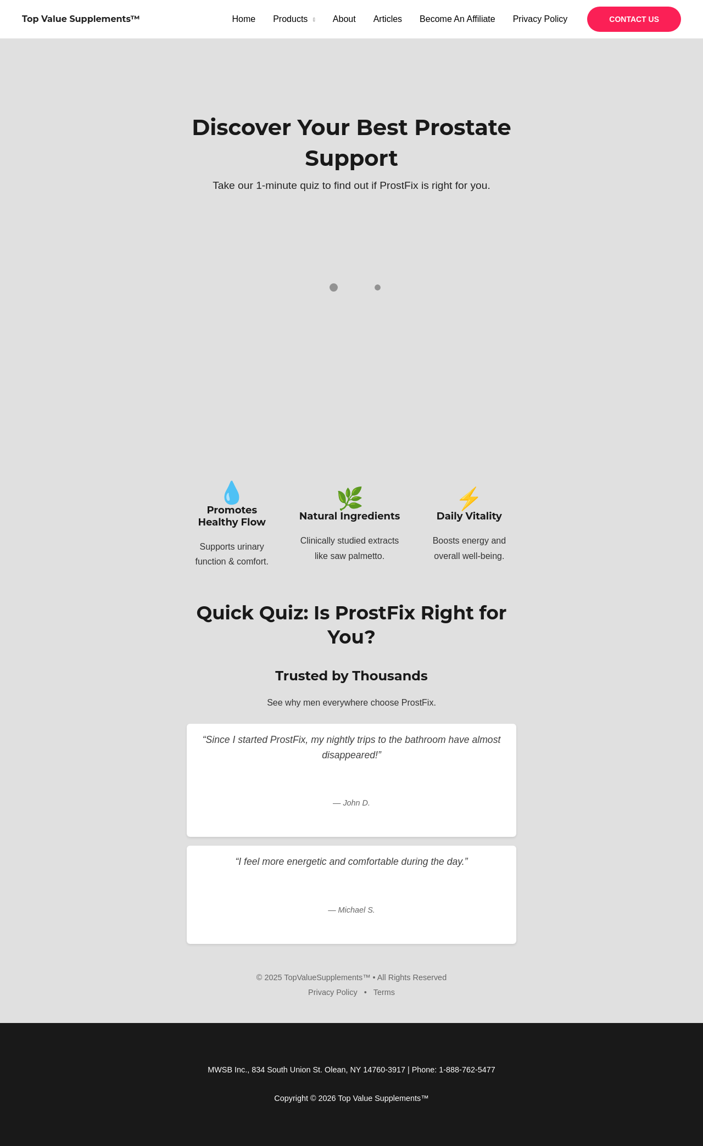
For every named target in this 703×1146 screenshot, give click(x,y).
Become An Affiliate (457, 19)
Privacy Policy (540, 19)
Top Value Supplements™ (81, 19)
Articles (387, 19)
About (344, 19)
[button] (634, 19)
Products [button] (290, 19)
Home (244, 19)
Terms (384, 992)
